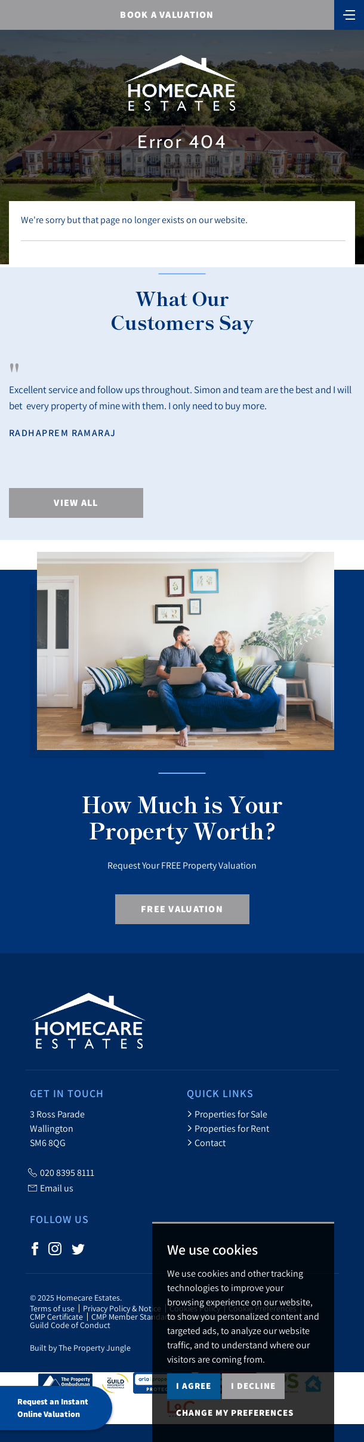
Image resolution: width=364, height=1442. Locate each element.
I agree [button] (193, 1385)
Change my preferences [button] (235, 1412)
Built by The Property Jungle (80, 1347)
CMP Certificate (56, 1316)
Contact (206, 1142)
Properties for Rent (228, 1128)
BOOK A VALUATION (167, 14)
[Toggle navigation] (349, 13)
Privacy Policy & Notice (122, 1308)
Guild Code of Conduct (70, 1325)
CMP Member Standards (133, 1316)
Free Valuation (182, 909)
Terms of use (52, 1308)
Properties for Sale (227, 1114)
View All (76, 502)
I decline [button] (253, 1385)
